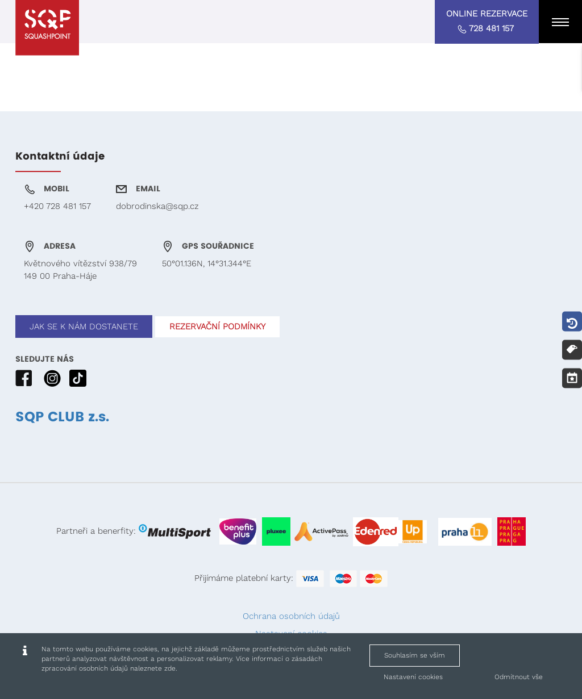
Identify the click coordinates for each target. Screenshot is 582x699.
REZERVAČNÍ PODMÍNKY (217, 326)
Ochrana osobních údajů (291, 616)
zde (170, 668)
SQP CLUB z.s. (62, 417)
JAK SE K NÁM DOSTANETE (84, 326)
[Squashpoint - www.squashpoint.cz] (47, 28)
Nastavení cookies (413, 677)
